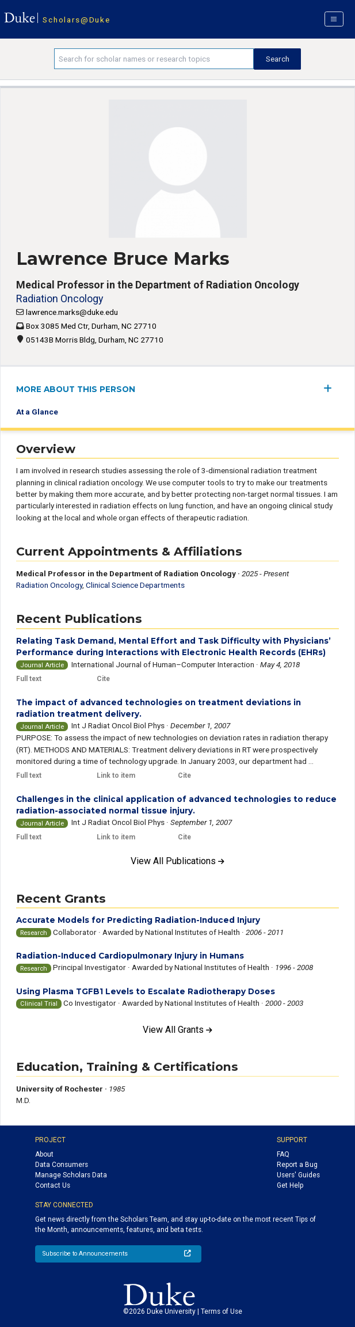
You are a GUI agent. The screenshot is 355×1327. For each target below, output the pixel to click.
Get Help (290, 1185)
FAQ (283, 1154)
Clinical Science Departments (135, 585)
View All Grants (177, 1029)
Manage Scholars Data (71, 1175)
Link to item (116, 775)
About (44, 1154)
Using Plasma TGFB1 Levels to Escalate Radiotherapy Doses (145, 991)
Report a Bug (297, 1165)
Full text (28, 679)
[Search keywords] (154, 58)
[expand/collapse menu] (331, 388)
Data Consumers (61, 1165)
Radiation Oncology (59, 298)
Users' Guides (298, 1175)
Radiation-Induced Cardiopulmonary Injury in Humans (130, 955)
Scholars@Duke (76, 19)
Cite (103, 679)
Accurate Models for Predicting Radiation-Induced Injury (138, 920)
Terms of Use (221, 1311)
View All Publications (177, 860)
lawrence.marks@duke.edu (72, 312)
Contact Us (52, 1185)
